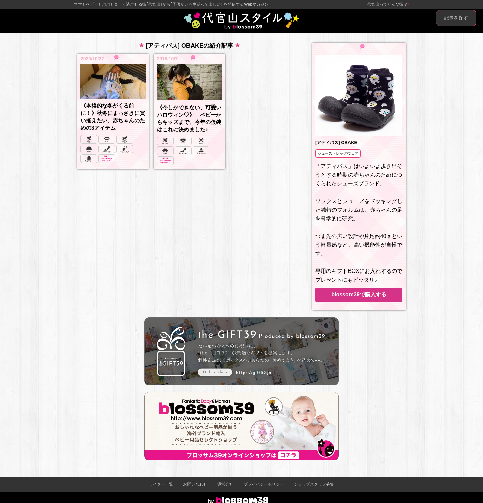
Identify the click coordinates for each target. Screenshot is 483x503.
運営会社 (225, 484)
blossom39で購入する (358, 294)
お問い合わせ (195, 484)
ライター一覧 (161, 484)
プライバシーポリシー (264, 484)
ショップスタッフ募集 (314, 484)
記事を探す (456, 17)
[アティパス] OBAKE (336, 142)
